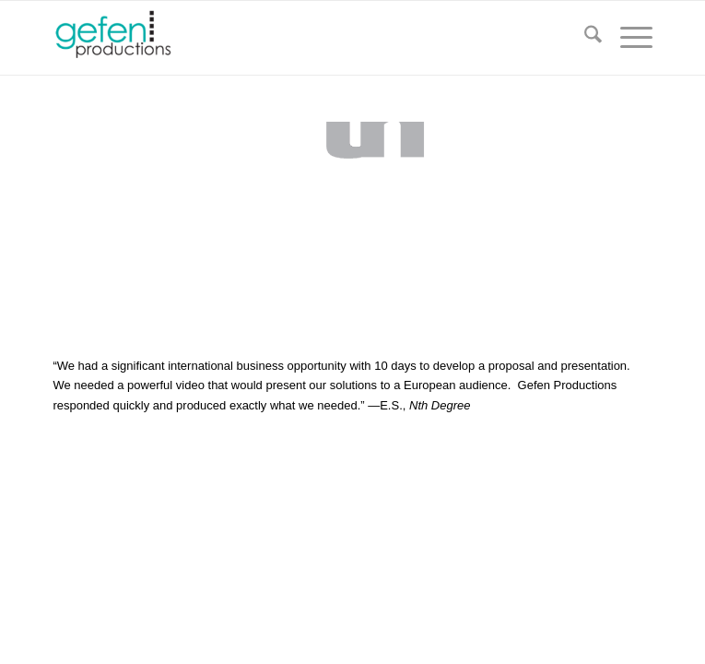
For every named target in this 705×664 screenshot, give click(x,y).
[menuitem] (584, 38)
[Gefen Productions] (292, 38)
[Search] (584, 38)
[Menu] (627, 38)
